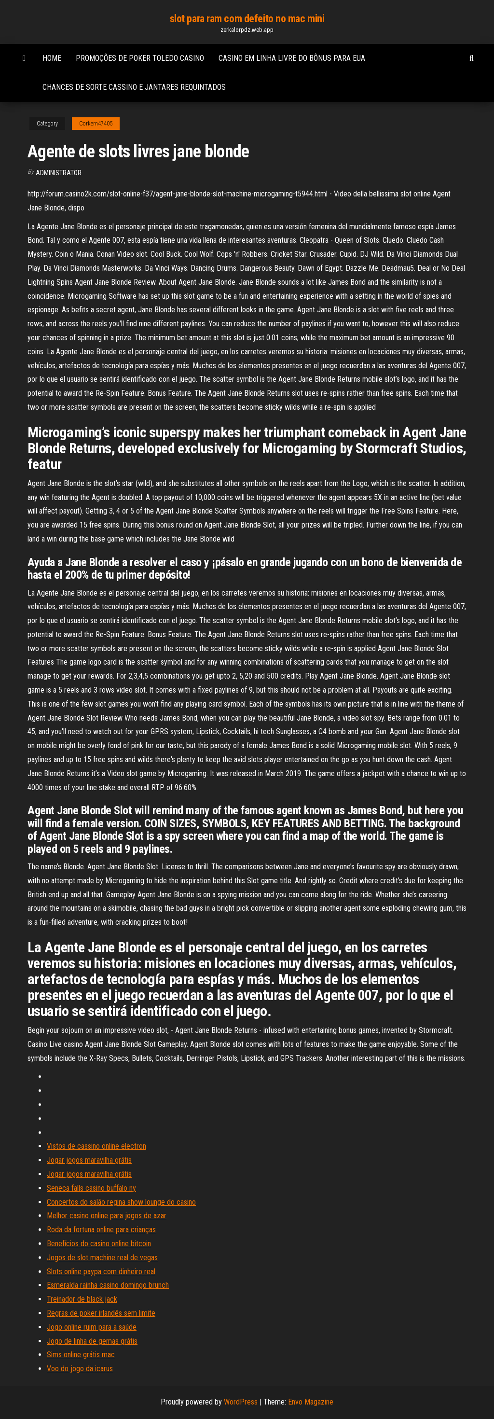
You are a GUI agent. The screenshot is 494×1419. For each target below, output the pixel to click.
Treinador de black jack (82, 1299)
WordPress (241, 1401)
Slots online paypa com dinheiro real (101, 1271)
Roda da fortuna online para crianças (101, 1229)
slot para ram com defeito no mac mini (247, 19)
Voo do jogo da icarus (80, 1368)
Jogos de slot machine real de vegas (102, 1257)
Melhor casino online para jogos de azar (106, 1215)
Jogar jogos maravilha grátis (89, 1160)
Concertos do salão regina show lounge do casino (121, 1202)
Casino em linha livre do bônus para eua (292, 58)
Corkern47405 (95, 123)
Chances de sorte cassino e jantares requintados (134, 87)
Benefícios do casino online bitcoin (99, 1243)
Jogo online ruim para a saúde (92, 1327)
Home (51, 58)
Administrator (59, 173)
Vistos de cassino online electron (96, 1146)
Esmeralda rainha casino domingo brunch (108, 1285)
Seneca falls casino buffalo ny (91, 1188)
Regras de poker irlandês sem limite (101, 1313)
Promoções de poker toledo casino (140, 58)
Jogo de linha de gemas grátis (92, 1341)
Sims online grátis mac (81, 1354)
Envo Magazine (310, 1401)
